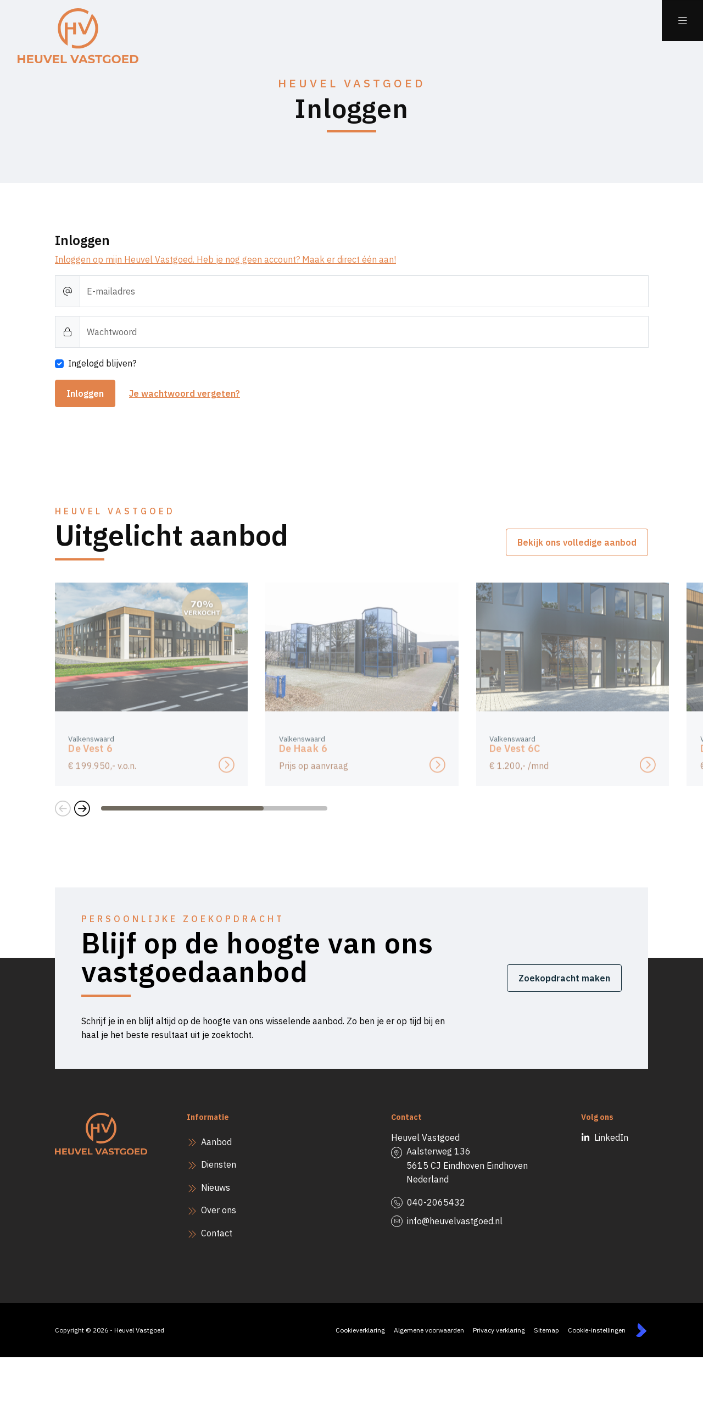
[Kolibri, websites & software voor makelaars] (641, 1330)
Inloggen (85, 393)
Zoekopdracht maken (564, 978)
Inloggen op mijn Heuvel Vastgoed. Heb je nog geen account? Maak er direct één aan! (225, 259)
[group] (151, 691)
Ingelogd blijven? (102, 363)
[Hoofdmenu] (682, 20)
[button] (63, 808)
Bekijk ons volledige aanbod (577, 542)
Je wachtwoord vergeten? (184, 393)
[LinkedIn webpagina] (591, 1138)
